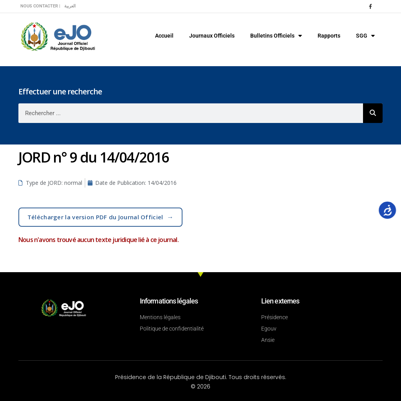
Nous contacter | (40, 6)
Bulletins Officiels (276, 35)
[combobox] (190, 113)
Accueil (164, 36)
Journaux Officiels (212, 36)
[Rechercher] (373, 113)
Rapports (329, 36)
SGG (365, 35)
